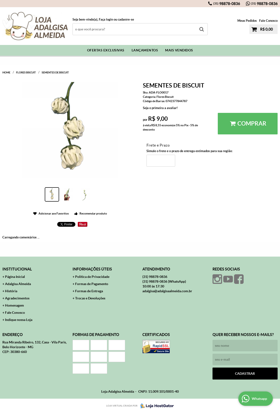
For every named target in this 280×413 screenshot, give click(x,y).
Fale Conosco (268, 20)
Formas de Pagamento (91, 284)
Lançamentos (145, 50)
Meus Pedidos (247, 20)
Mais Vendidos (179, 50)
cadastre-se (126, 19)
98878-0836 (226, 3)
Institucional (17, 269)
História (11, 291)
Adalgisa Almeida (18, 284)
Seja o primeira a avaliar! (160, 108)
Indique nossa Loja (18, 320)
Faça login (106, 19)
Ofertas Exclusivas (105, 50)
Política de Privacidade (92, 277)
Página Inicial (15, 277)
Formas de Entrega (89, 291)
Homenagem (14, 305)
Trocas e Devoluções (90, 298)
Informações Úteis (92, 269)
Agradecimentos (17, 298)
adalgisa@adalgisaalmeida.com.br (167, 291)
